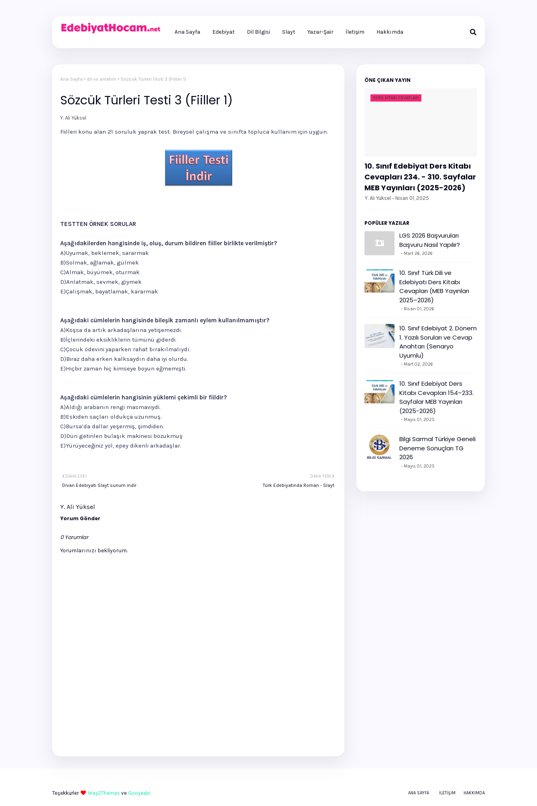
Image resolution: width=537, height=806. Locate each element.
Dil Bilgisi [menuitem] (258, 31)
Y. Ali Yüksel (73, 118)
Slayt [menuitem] (288, 31)
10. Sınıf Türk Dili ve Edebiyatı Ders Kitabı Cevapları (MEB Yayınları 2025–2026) (434, 286)
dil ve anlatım (101, 79)
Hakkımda (474, 793)
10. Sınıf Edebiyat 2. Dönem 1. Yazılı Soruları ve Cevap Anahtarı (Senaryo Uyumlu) (438, 342)
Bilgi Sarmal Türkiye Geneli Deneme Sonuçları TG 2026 (437, 448)
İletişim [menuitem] (355, 31)
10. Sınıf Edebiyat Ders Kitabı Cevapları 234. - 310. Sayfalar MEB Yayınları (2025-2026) (420, 177)
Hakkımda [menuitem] (389, 31)
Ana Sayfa (71, 79)
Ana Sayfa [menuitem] (187, 31)
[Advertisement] (154, 204)
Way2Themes (104, 793)
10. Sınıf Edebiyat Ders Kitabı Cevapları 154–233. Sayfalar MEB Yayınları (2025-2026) (436, 397)
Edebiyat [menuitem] (223, 31)
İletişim (447, 793)
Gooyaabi (139, 793)
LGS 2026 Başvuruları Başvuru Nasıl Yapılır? (429, 240)
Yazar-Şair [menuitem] (320, 31)
